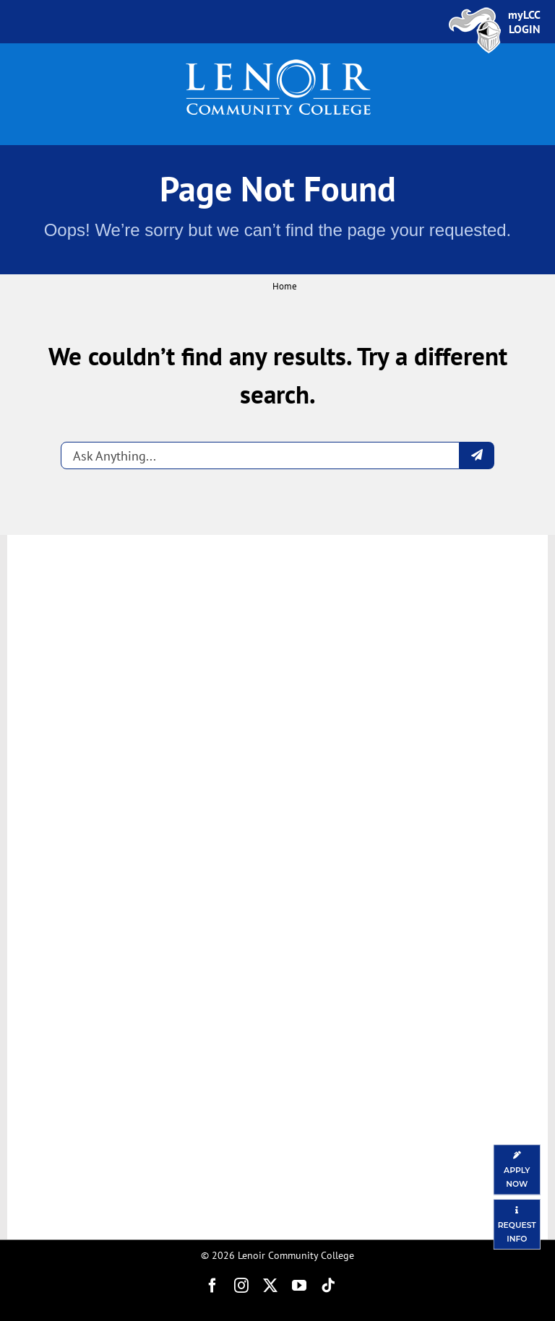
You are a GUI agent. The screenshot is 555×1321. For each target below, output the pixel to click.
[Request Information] (517, 1224)
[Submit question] (477, 455)
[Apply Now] (517, 1169)
